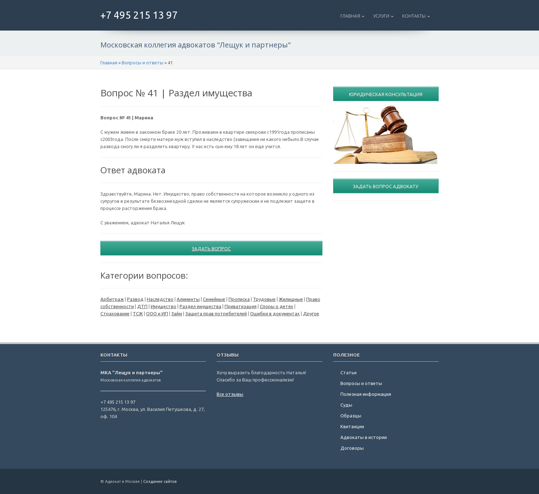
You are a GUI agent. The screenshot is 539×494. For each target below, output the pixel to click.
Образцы (350, 415)
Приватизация (241, 306)
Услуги (381, 16)
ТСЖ (138, 313)
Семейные (214, 299)
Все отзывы (230, 394)
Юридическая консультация (385, 94)
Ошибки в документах (275, 313)
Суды (346, 404)
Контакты (414, 16)
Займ (176, 313)
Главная (350, 16)
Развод (135, 299)
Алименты (188, 299)
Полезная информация (365, 394)
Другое (311, 313)
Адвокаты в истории (363, 437)
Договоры (352, 447)
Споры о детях (276, 306)
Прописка (239, 299)
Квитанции (352, 426)
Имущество (163, 306)
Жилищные (291, 299)
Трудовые (264, 299)
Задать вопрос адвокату (385, 186)
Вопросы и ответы (142, 62)
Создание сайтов (160, 481)
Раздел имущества (200, 306)
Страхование (115, 313)
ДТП (142, 306)
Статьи (348, 372)
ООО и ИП (157, 313)
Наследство (160, 299)
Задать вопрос (211, 248)
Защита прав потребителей (216, 313)
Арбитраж (112, 299)
